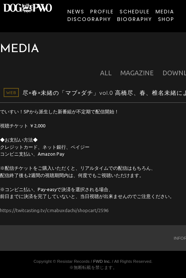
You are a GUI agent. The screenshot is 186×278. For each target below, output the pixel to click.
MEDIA (165, 11)
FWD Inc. (102, 261)
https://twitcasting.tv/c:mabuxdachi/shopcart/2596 (54, 210)
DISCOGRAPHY (89, 19)
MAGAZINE (137, 72)
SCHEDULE (135, 11)
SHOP (166, 19)
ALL (106, 72)
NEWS (75, 11)
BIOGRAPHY (134, 19)
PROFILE (102, 11)
